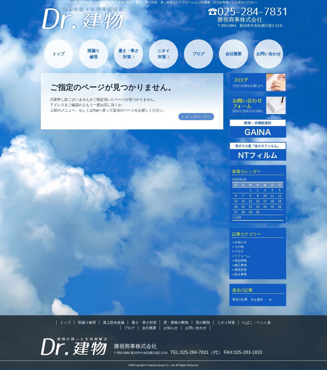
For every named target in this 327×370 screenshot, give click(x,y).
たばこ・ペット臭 (256, 322)
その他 (239, 247)
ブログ (198, 54)
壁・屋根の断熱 (176, 322)
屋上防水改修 (113, 322)
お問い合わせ (268, 54)
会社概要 (233, 54)
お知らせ (241, 242)
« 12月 (236, 217)
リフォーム (242, 256)
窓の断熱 (203, 322)
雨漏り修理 (93, 54)
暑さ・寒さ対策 (128, 54)
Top (96, 110)
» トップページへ (196, 116)
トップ (58, 54)
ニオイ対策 (163, 54)
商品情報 (241, 260)
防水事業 (241, 274)
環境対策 (241, 270)
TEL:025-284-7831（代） (196, 352)
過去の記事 (240, 299)
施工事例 (241, 265)
